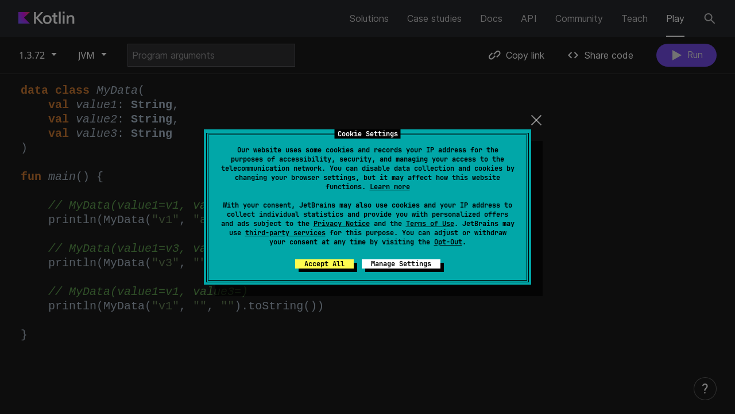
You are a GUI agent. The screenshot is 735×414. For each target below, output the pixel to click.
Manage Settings (401, 264)
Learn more (390, 186)
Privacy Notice (342, 223)
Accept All (324, 264)
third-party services (285, 232)
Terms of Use (430, 223)
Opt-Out (448, 242)
